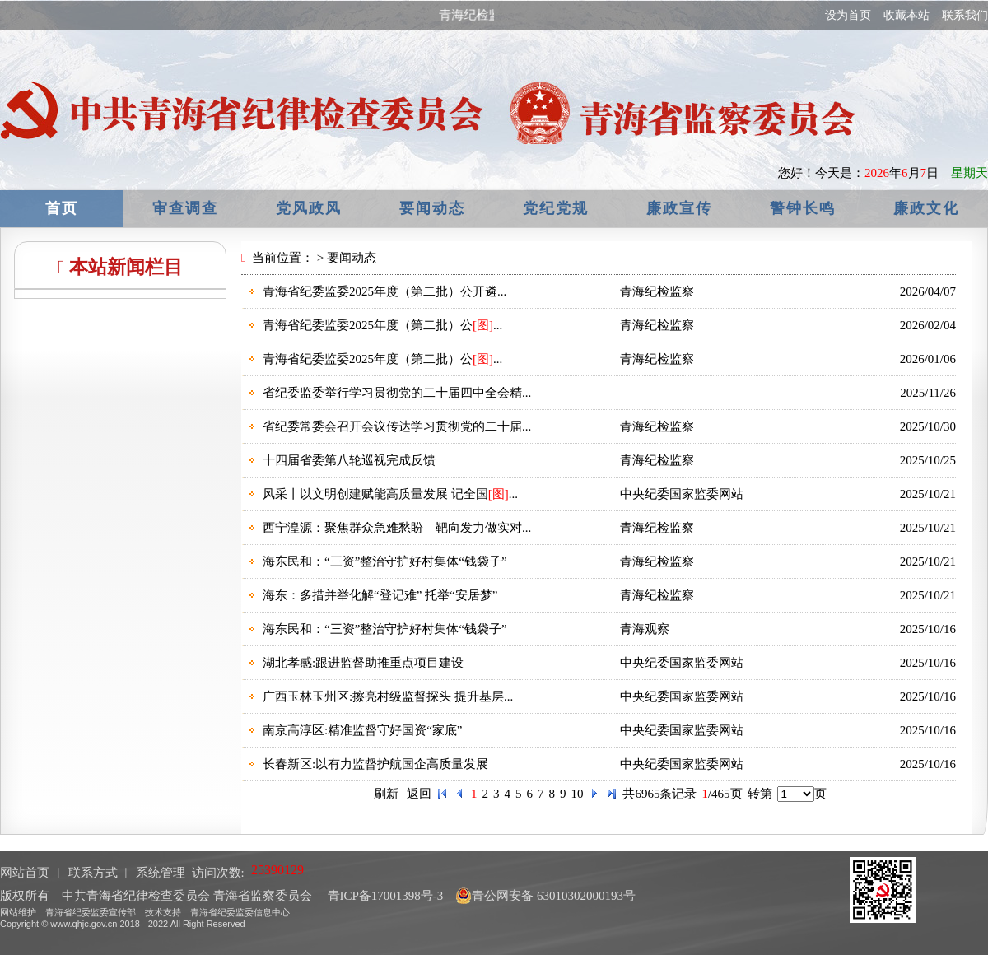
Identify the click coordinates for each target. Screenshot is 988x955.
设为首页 (848, 15)
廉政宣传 (679, 208)
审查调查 (185, 208)
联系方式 (93, 872)
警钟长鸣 (803, 208)
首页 (61, 208)
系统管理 (160, 872)
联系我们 (965, 15)
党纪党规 (556, 208)
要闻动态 (432, 208)
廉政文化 (926, 208)
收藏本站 (906, 15)
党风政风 (309, 208)
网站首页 (24, 872)
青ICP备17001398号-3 (384, 895)
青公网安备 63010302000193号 (545, 895)
